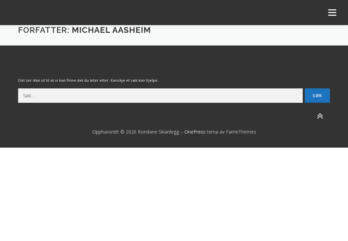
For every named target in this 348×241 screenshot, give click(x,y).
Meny (332, 12)
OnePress (195, 132)
